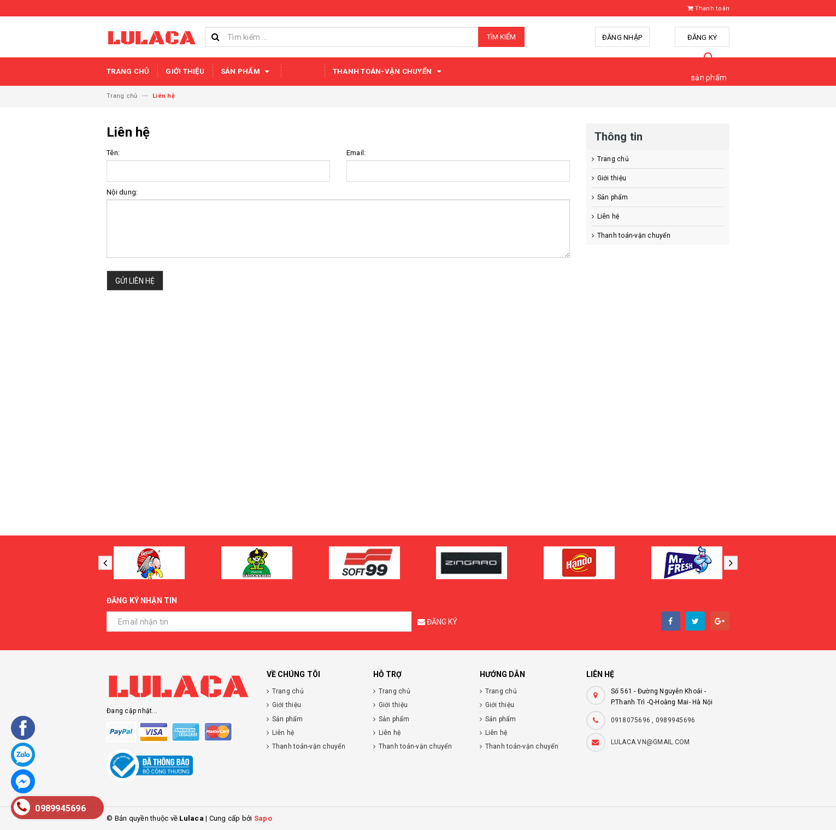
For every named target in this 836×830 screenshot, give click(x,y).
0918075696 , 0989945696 (653, 720)
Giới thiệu (185, 71)
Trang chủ (128, 71)
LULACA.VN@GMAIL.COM (650, 742)
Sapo (263, 818)
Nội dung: (122, 192)
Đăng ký (702, 37)
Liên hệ (302, 71)
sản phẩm (709, 77)
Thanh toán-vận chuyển (389, 71)
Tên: (113, 153)
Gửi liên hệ (135, 280)
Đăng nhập (622, 37)
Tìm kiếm (501, 37)
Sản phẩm (247, 71)
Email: (356, 153)
